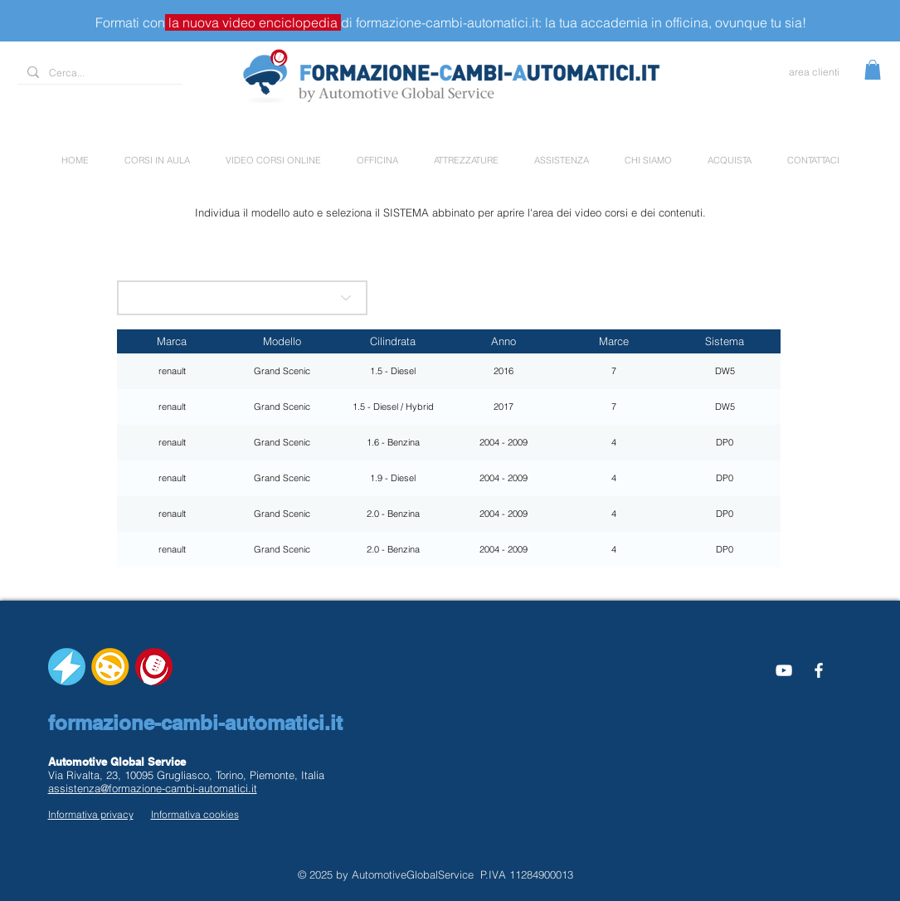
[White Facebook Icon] (819, 670)
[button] (872, 70)
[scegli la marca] (242, 297)
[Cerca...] (98, 73)
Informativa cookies (195, 814)
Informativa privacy (91, 814)
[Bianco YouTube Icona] (784, 670)
